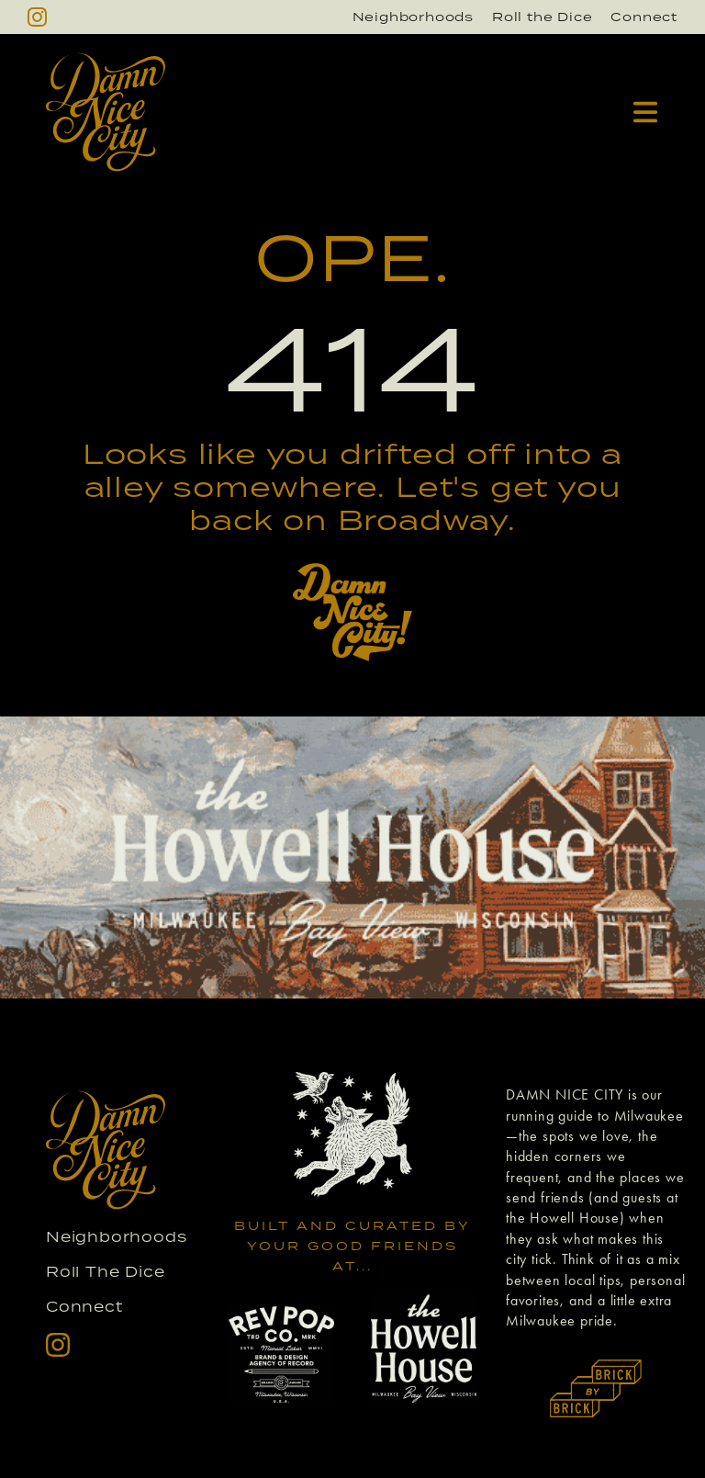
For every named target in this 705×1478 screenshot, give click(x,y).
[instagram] (37, 17)
